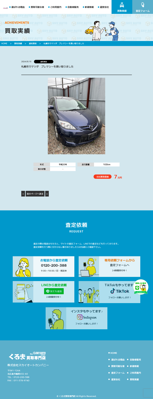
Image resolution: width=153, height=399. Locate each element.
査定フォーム (118, 372)
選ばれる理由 (18, 7)
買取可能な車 (37, 7)
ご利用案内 (55, 7)
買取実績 (134, 379)
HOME (113, 353)
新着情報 (89, 7)
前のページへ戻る (35, 193)
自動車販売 (73, 7)
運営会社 (104, 7)
